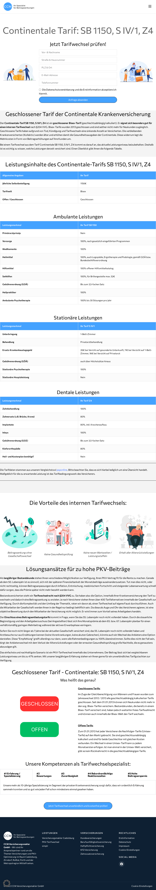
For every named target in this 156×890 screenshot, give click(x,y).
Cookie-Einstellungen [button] (141, 886)
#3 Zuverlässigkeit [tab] (69, 774)
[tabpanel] (78, 787)
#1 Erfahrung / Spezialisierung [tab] (12, 774)
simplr (45, 846)
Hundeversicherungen (91, 838)
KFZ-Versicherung (89, 850)
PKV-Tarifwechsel (50, 842)
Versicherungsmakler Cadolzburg (58, 838)
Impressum (124, 846)
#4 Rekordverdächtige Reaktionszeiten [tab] (100, 774)
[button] (149, 6)
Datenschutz (125, 842)
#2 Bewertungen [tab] (44, 774)
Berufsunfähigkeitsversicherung (96, 842)
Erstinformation (127, 838)
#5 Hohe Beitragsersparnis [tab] (137, 774)
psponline (62, 469)
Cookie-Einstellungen (129, 850)
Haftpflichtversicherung (92, 846)
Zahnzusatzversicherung (92, 853)
